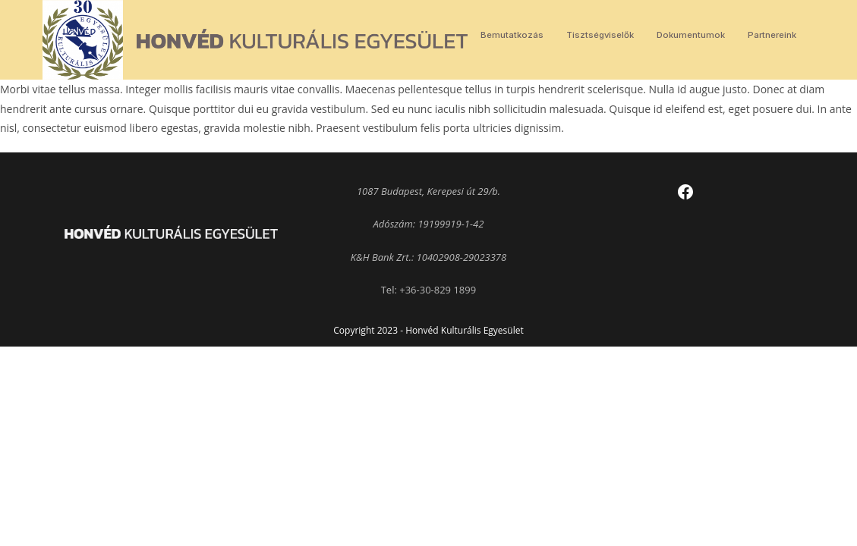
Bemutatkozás (512, 35)
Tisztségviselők (600, 35)
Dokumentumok (691, 35)
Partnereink (772, 35)
